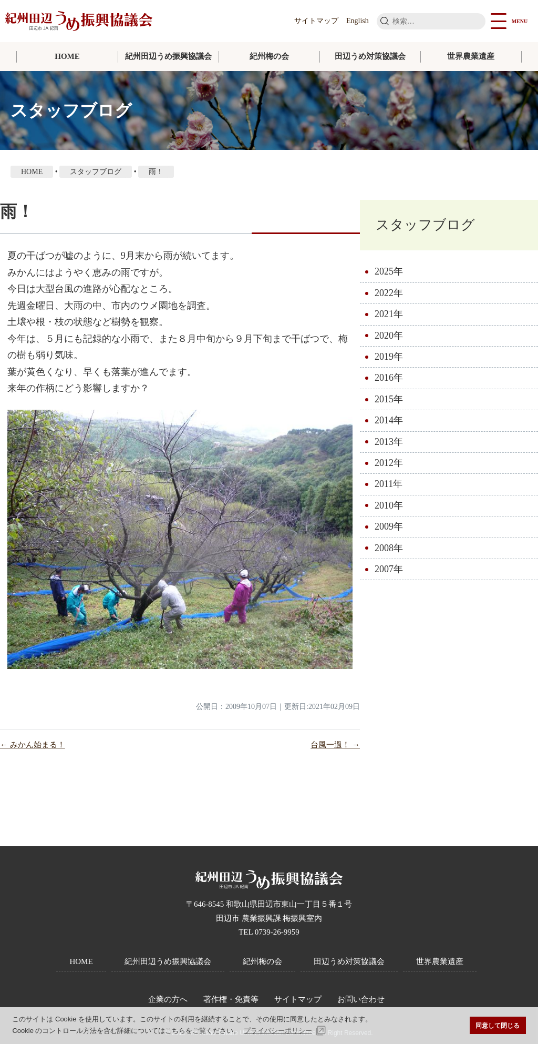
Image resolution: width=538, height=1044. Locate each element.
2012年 (389, 463)
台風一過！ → (335, 745)
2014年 (389, 420)
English (357, 21)
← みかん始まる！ (32, 745)
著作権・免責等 (230, 999)
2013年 (389, 442)
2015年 (389, 399)
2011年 (388, 484)
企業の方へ (168, 999)
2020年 (389, 335)
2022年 (389, 293)
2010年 (389, 505)
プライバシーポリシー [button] (278, 1031)
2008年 (389, 548)
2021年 (389, 314)
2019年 (389, 356)
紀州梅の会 (269, 56)
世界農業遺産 (470, 56)
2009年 (389, 526)
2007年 (389, 569)
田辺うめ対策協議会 (370, 56)
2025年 (389, 271)
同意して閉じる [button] (497, 1025)
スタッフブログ (425, 224)
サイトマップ (316, 21)
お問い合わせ (361, 999)
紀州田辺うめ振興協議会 (168, 56)
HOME (67, 56)
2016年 (389, 377)
